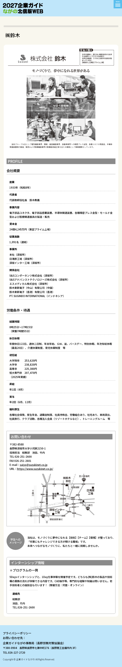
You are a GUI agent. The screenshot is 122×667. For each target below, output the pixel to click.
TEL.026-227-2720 (14, 652)
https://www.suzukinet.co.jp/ (35, 469)
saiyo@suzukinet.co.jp (33, 465)
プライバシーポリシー (17, 633)
